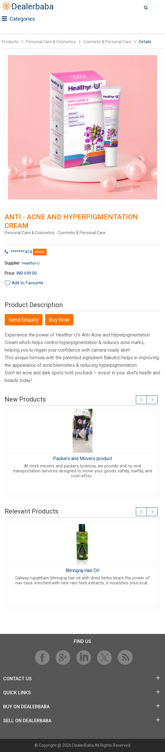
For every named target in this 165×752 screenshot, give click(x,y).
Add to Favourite (27, 282)
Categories (18, 19)
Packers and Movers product (82, 458)
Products (10, 41)
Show (40, 252)
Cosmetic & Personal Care (107, 41)
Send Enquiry (23, 320)
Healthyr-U (31, 263)
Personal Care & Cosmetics (51, 41)
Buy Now (59, 320)
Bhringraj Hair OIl (82, 570)
